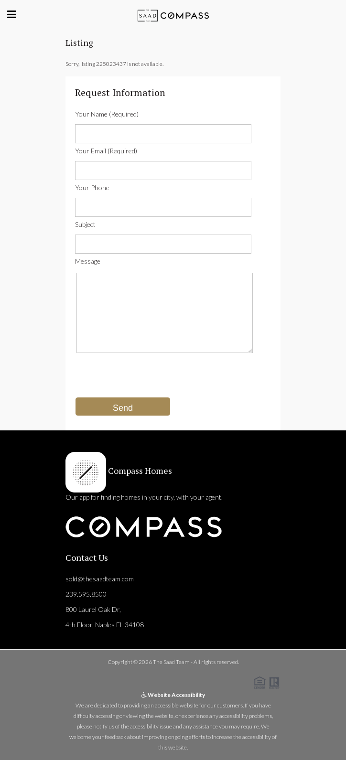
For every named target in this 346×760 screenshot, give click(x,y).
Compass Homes (139, 470)
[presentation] (147, 378)
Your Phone (92, 187)
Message (87, 261)
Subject (85, 224)
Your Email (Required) (106, 151)
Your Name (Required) (107, 114)
